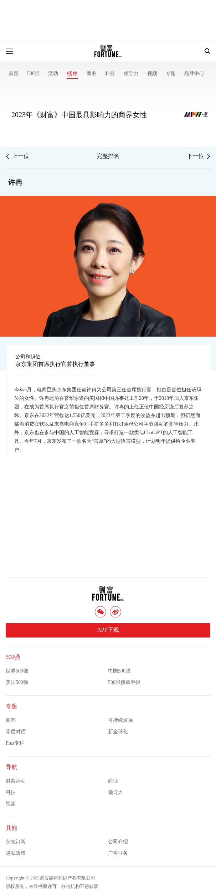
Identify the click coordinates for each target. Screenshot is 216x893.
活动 (53, 73)
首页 (14, 73)
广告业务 (118, 853)
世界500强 (17, 671)
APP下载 (108, 630)
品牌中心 (194, 73)
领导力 (131, 73)
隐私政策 (16, 853)
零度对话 (16, 731)
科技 (110, 73)
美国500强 (17, 682)
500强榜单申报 (124, 682)
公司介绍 (118, 841)
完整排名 (108, 156)
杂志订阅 (16, 841)
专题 (171, 73)
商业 (92, 73)
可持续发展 (120, 720)
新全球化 (118, 731)
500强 (33, 73)
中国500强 (119, 671)
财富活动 (16, 781)
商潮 (11, 720)
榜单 (72, 74)
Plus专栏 (15, 743)
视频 (152, 73)
